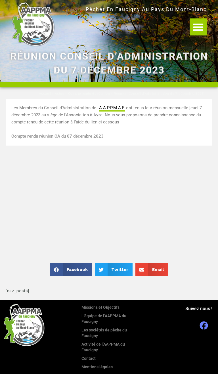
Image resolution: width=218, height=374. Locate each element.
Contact (88, 358)
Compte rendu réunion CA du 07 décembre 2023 (57, 136)
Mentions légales (97, 367)
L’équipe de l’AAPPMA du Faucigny (103, 319)
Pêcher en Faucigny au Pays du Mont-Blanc (146, 9)
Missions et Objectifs (100, 307)
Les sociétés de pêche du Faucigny (104, 333)
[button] (198, 26)
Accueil (45, 94)
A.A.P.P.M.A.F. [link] (112, 107)
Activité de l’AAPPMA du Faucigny (103, 347)
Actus (59, 94)
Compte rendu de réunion (89, 94)
